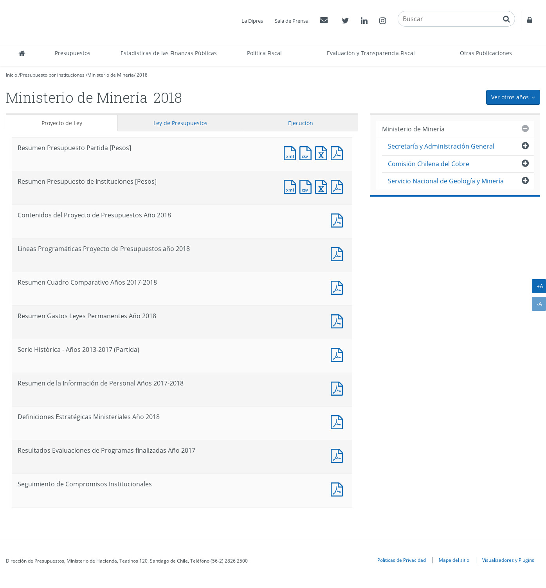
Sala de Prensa (291, 20)
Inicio (11, 75)
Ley (180, 123)
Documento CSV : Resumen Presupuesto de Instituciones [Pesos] (307, 186)
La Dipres (252, 20)
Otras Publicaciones (486, 53)
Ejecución (300, 123)
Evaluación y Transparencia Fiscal (371, 53)
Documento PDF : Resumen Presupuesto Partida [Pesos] (338, 152)
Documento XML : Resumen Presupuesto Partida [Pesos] (291, 152)
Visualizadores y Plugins (508, 560)
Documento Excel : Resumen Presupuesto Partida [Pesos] (323, 152)
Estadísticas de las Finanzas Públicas (169, 53)
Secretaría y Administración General (441, 146)
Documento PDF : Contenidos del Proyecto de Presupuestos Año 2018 (338, 219)
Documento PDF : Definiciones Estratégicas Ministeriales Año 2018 (338, 421)
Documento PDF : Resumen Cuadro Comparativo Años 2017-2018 (338, 287)
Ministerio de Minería (110, 75)
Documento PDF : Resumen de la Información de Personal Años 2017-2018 (338, 387)
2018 (142, 75)
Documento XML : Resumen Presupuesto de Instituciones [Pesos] (291, 186)
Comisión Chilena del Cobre (428, 164)
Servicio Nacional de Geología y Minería (446, 181)
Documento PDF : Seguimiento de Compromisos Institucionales (338, 488)
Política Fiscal (264, 53)
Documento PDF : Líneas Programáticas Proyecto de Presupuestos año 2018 (338, 253)
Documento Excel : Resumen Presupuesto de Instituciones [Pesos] (323, 186)
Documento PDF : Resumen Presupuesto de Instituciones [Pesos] (338, 186)
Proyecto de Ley (61, 123)
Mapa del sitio (454, 560)
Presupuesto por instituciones (52, 75)
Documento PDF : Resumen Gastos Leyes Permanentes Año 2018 (338, 320)
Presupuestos (72, 53)
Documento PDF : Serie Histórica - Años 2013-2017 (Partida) (338, 354)
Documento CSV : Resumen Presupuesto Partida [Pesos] (307, 152)
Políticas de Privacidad (401, 560)
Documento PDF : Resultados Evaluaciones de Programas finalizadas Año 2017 (338, 455)
